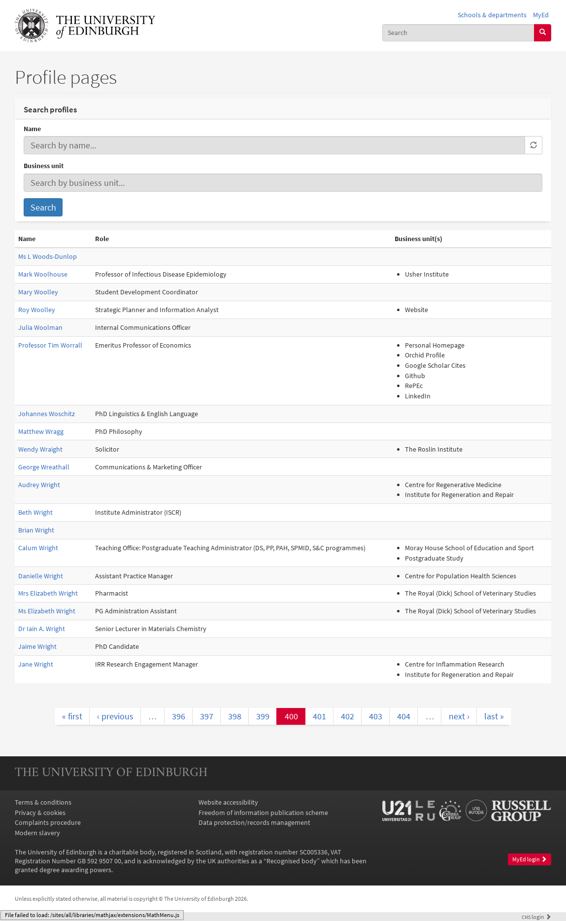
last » (494, 716)
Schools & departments (492, 14)
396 (178, 716)
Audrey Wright (39, 484)
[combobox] (458, 32)
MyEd (541, 14)
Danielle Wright (40, 575)
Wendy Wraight (40, 449)
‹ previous (115, 716)
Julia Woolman (40, 327)
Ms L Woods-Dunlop (47, 256)
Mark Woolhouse (42, 274)
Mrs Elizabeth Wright (48, 593)
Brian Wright (36, 530)
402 (347, 716)
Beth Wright (35, 512)
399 (262, 716)
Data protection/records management (254, 822)
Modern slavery (37, 832)
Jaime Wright (37, 646)
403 (375, 716)
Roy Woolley (36, 309)
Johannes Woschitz (46, 413)
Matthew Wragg (41, 431)
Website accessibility (228, 802)
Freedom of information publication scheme (263, 812)
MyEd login (529, 859)
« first (72, 716)
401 (319, 716)
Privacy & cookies (40, 812)
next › (459, 716)
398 (234, 716)
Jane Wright (35, 664)
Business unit (44, 165)
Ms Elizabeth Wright (46, 610)
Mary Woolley (38, 291)
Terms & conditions (43, 802)
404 (403, 716)
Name (32, 128)
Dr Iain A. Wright (41, 628)
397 (206, 716)
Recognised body (291, 860)
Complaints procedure (48, 822)
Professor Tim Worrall (50, 345)
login (536, 917)
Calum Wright (38, 547)
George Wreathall (43, 466)
